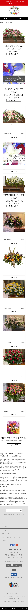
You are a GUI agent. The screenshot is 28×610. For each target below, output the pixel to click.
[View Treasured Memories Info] (14, 357)
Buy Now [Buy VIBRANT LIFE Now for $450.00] (14, 415)
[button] (14, 574)
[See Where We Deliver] (14, 519)
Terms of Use (14, 604)
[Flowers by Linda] (14, 14)
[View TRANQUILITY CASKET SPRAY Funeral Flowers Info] (14, 184)
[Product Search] (14, 510)
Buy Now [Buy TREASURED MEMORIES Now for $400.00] (14, 380)
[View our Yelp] (17, 546)
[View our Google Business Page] (14, 546)
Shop (7, 18)
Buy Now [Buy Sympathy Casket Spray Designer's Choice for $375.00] (13, 100)
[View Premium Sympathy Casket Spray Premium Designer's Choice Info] (14, 153)
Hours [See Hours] (23, 609)
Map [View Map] (14, 609)
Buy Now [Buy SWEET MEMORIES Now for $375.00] (14, 243)
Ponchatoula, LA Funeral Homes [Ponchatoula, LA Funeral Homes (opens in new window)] (13, 591)
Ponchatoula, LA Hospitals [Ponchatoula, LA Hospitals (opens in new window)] (14, 593)
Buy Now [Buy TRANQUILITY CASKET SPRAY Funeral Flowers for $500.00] (13, 206)
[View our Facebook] (11, 546)
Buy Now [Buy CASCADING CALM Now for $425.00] (14, 137)
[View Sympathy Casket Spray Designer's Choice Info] (14, 73)
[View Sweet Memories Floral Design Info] (14, 222)
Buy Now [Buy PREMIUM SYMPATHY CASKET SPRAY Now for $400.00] (14, 172)
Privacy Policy (7, 601)
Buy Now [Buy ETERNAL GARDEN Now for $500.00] (14, 312)
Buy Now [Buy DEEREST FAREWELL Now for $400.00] (14, 278)
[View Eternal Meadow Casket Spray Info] (14, 35)
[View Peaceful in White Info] (14, 323)
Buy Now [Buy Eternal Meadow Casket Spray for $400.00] (13, 54)
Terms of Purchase (18, 601)
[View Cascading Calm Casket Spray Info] (14, 115)
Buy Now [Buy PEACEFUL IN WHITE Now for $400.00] (14, 346)
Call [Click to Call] (4, 609)
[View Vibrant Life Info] (14, 392)
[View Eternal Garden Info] (14, 289)
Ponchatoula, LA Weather (11, 596)
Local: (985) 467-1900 (14, 558)
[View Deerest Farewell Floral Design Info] (14, 257)
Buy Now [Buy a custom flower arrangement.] (14, 445)
